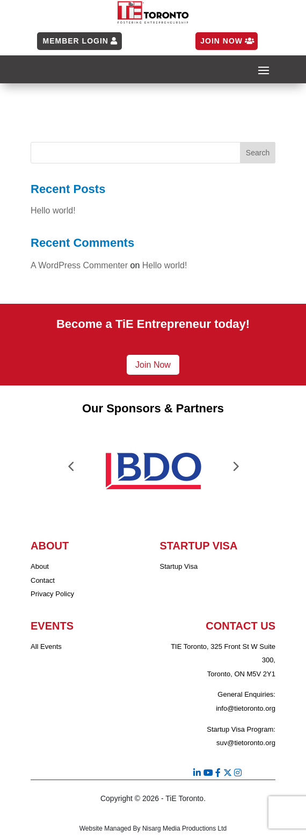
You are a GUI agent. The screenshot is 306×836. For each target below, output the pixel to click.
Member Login (75, 41)
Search (257, 152)
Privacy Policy (52, 594)
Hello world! (53, 210)
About (40, 566)
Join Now (221, 41)
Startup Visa (179, 566)
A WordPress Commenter (79, 265)
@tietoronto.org (251, 708)
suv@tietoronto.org (245, 743)
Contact (43, 580)
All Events (46, 646)
